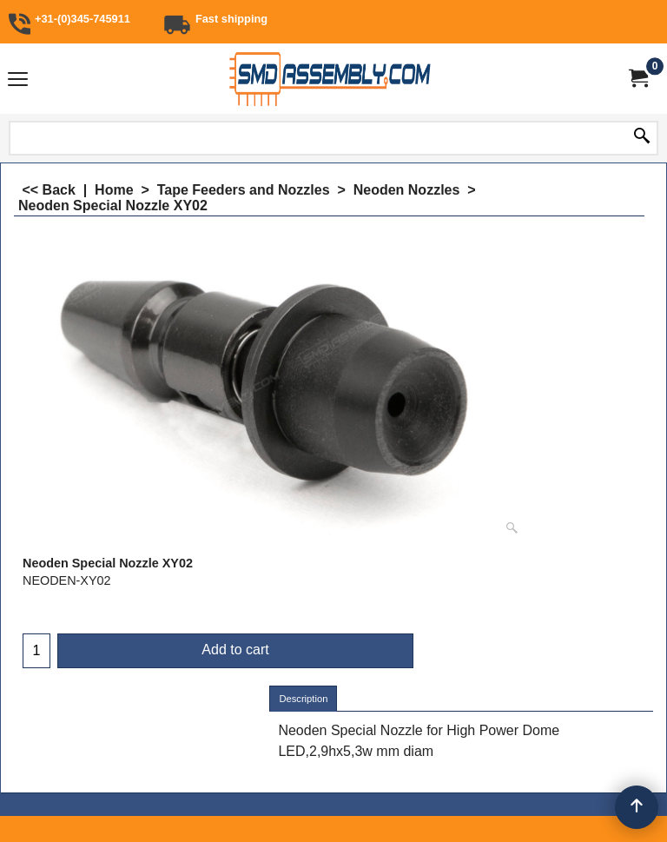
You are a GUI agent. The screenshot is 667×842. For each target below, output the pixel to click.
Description (303, 698)
